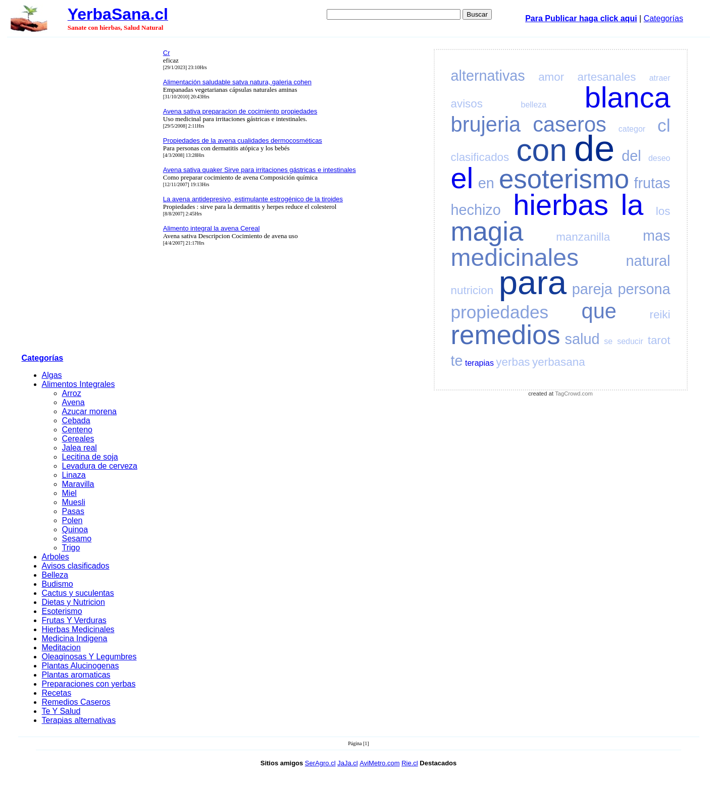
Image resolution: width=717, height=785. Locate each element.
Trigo (71, 547)
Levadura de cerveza (99, 466)
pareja (592, 289)
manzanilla (583, 237)
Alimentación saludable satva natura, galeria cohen (237, 82)
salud (582, 339)
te (457, 361)
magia (487, 231)
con (541, 150)
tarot (659, 340)
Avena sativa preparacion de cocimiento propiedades (240, 111)
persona (644, 289)
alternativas (488, 76)
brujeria (486, 124)
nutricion (472, 290)
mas (656, 236)
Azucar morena (89, 411)
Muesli (73, 502)
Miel (69, 493)
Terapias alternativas (79, 720)
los (663, 211)
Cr (166, 53)
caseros (569, 124)
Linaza (74, 475)
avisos (467, 103)
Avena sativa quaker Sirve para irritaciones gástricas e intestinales (259, 170)
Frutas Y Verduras (74, 620)
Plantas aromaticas (76, 674)
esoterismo (564, 179)
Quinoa (75, 529)
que (599, 311)
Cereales (78, 438)
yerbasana (558, 362)
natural (648, 261)
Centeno (77, 429)
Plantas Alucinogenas (80, 665)
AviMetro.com (379, 763)
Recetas (57, 693)
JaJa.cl (347, 763)
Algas (52, 375)
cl (663, 125)
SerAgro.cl (320, 763)
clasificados (480, 157)
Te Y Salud (61, 711)
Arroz (71, 393)
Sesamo (77, 538)
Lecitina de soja (90, 457)
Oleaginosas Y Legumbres (89, 656)
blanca (628, 97)
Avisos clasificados (76, 566)
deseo (659, 158)
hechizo (476, 210)
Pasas (73, 511)
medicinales (515, 257)
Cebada (76, 420)
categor (632, 129)
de (594, 148)
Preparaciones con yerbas (89, 684)
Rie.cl (409, 763)
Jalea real (79, 447)
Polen (72, 520)
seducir (630, 341)
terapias (479, 363)
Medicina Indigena (75, 638)
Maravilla (78, 484)
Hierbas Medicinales (78, 629)
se (608, 341)
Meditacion (61, 647)
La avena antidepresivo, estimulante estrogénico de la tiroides (253, 199)
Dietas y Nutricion (73, 602)
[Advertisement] (89, 197)
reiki (659, 314)
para (533, 282)
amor (551, 77)
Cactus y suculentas (78, 593)
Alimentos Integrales (78, 384)
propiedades (500, 312)
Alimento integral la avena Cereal (211, 228)
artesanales (607, 77)
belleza (534, 104)
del (631, 156)
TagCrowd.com (574, 393)
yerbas (513, 362)
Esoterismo (62, 611)
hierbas (560, 205)
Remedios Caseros (76, 702)
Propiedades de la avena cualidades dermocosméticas (242, 140)
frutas (652, 183)
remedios (505, 335)
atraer (660, 78)
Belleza (55, 575)
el (462, 178)
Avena (73, 402)
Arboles (55, 556)
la (632, 205)
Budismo (57, 584)
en (486, 183)
